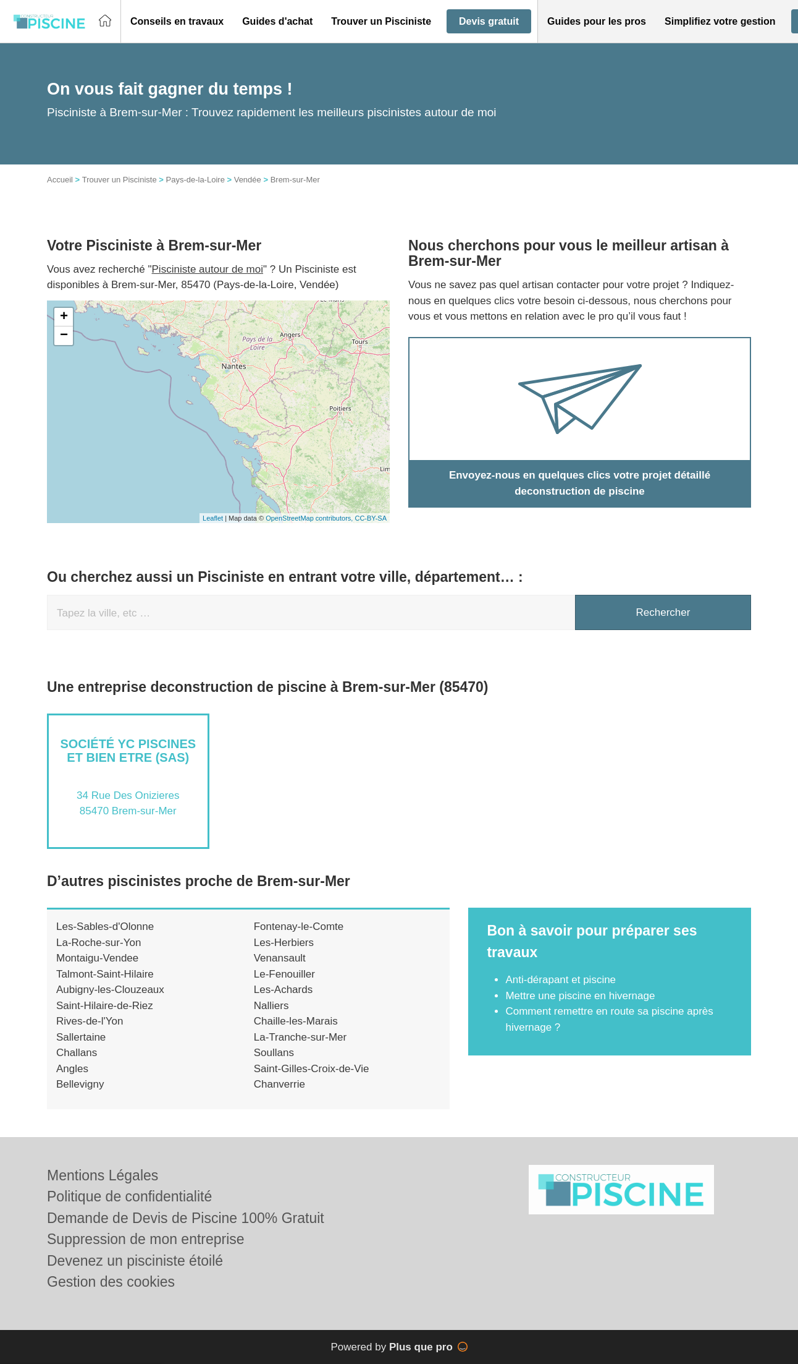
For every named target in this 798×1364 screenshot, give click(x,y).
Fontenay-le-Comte (299, 926)
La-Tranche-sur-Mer (300, 1037)
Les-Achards (283, 989)
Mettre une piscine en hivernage (580, 996)
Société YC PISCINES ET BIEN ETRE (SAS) (128, 750)
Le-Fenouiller (284, 974)
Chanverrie (279, 1084)
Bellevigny (80, 1084)
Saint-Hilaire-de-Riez (104, 1006)
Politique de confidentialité (129, 1196)
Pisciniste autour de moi (207, 269)
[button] (177, 21)
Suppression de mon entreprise (146, 1239)
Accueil (60, 179)
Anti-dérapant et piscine (560, 980)
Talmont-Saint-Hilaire (105, 974)
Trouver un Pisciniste (119, 179)
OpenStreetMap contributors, (310, 518)
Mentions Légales (102, 1175)
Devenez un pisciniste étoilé (135, 1261)
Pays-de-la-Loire (195, 179)
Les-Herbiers (284, 942)
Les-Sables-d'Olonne (105, 926)
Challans (76, 1053)
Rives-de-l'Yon (89, 1021)
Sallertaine (81, 1037)
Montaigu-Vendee (97, 958)
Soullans (274, 1053)
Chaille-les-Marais (296, 1021)
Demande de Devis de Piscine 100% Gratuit (185, 1218)
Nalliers (271, 1006)
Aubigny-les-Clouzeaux (110, 989)
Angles (72, 1069)
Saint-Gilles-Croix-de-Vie (311, 1069)
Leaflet (213, 518)
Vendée (247, 179)
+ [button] (64, 317)
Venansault (280, 958)
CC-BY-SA (371, 518)
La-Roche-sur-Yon (98, 942)
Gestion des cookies (111, 1282)
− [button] (64, 335)
